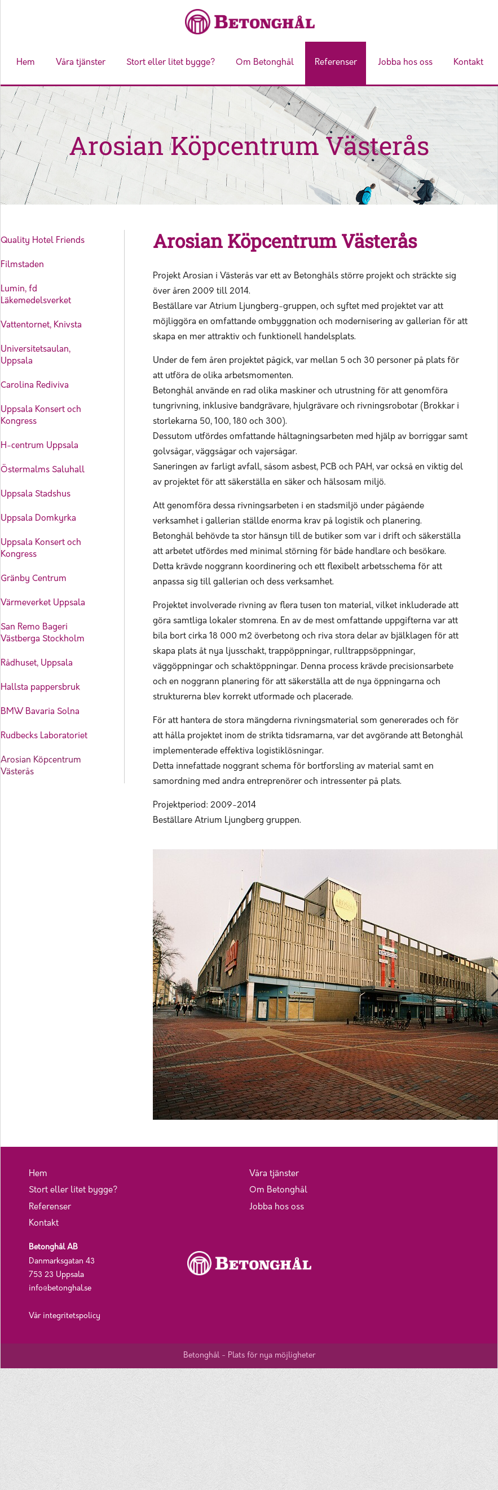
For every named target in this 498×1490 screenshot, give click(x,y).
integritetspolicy (71, 1316)
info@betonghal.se (60, 1288)
